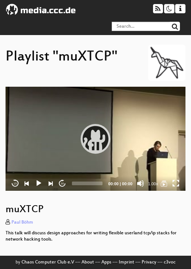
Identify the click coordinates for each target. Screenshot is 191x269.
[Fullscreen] (176, 183)
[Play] (38, 183)
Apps (106, 262)
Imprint (126, 262)
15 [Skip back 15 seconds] (15, 183)
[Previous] (27, 183)
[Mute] (140, 183)
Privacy (149, 262)
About (87, 262)
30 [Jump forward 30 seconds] (62, 183)
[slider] (87, 183)
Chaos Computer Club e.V (47, 262)
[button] (95, 138)
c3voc (170, 262)
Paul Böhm (22, 222)
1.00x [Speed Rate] (153, 184)
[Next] (50, 183)
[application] (95, 139)
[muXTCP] (164, 183)
